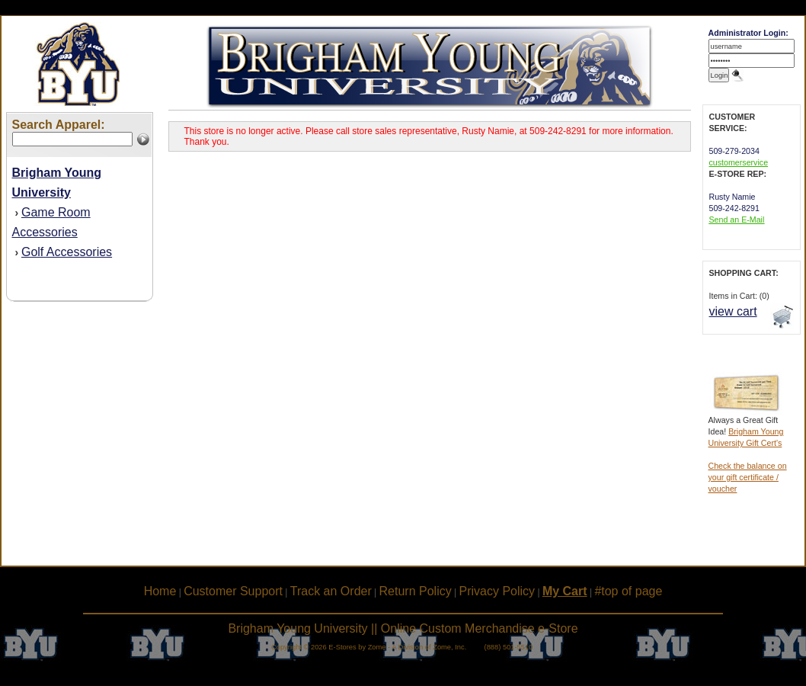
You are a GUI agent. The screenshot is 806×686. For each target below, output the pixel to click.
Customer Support (233, 591)
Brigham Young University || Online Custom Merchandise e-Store (402, 628)
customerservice (739, 162)
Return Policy (415, 591)
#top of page (628, 591)
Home (160, 591)
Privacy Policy (497, 591)
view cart (733, 311)
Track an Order (331, 591)
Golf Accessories (66, 251)
